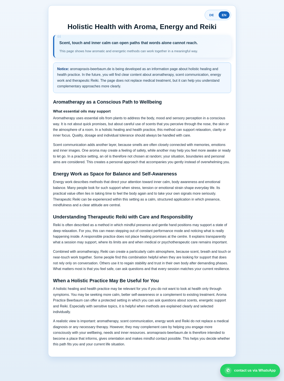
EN (224, 15)
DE (211, 15)
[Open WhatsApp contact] (250, 370)
